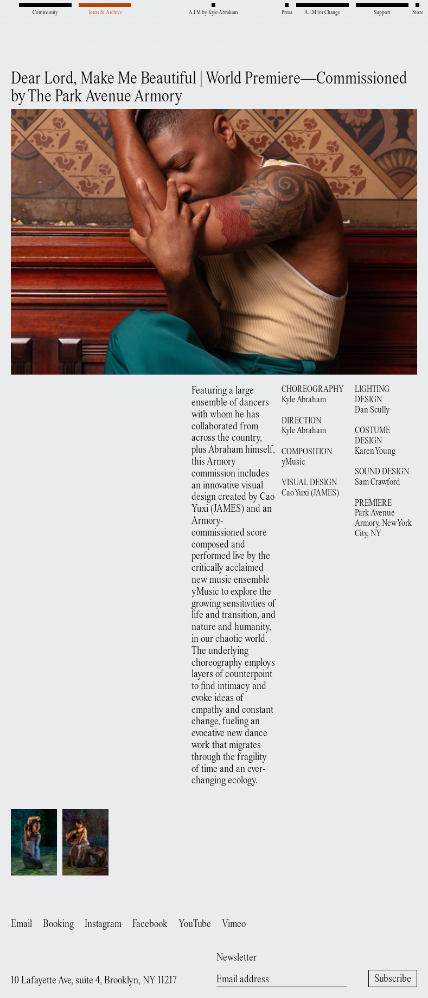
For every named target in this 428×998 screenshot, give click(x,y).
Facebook (150, 924)
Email (21, 924)
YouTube (194, 924)
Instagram (103, 924)
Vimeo (234, 924)
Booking (58, 924)
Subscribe (392, 979)
